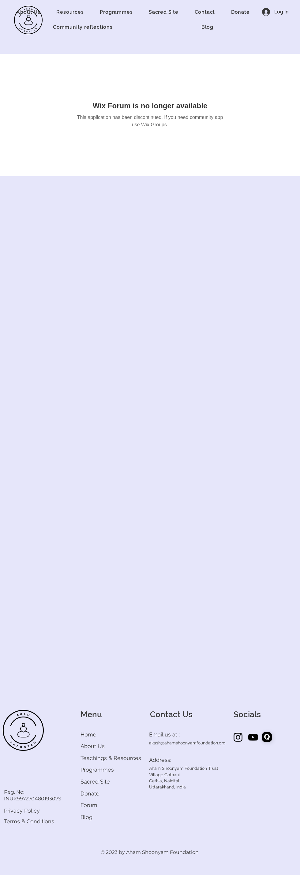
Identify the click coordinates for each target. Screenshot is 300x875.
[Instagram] (238, 737)
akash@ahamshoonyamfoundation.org (187, 742)
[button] (28, 12)
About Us (93, 746)
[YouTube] (253, 737)
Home (88, 734)
